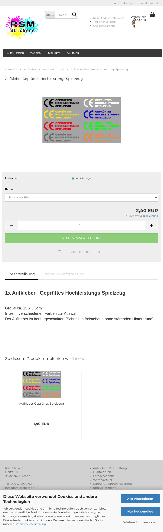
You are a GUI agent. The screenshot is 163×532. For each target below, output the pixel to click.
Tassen (35, 53)
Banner (73, 53)
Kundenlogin (124, 3)
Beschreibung (21, 274)
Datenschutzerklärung (30, 524)
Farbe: (9, 189)
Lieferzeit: (12, 178)
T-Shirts (54, 53)
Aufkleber (15, 53)
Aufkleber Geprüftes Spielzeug (41, 403)
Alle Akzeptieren (140, 499)
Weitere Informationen (140, 522)
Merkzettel (149, 3)
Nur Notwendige (140, 511)
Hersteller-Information (63, 274)
